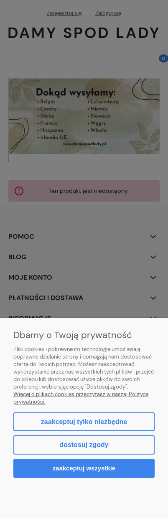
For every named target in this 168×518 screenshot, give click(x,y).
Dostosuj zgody (83, 444)
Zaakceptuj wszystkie (84, 468)
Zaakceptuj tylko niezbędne (84, 421)
